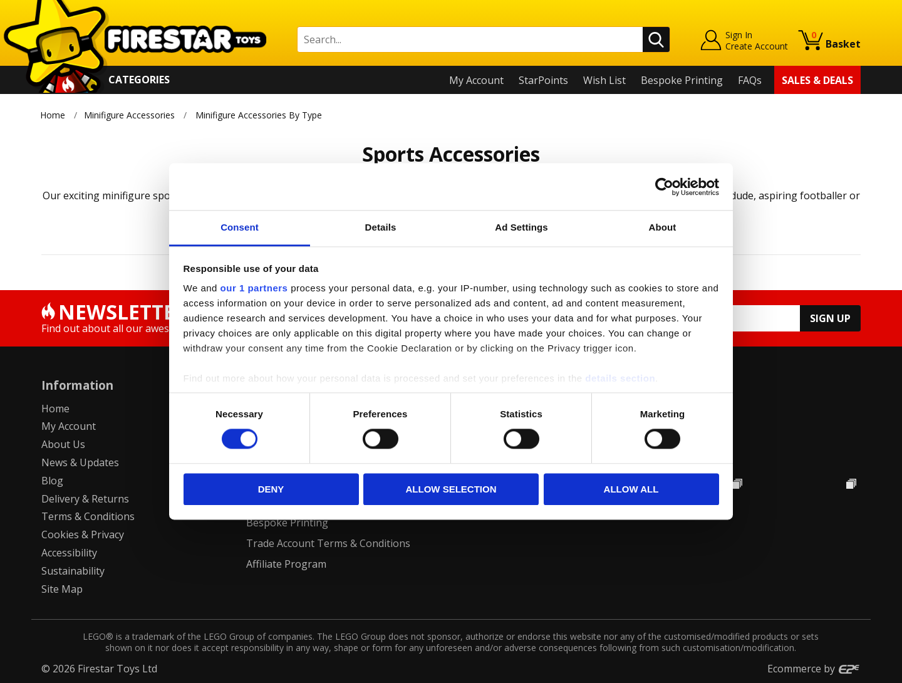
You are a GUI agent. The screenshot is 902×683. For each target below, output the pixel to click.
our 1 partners (254, 288)
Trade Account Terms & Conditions (328, 543)
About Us (63, 444)
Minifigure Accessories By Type (258, 115)
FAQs (750, 80)
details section (620, 378)
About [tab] (662, 227)
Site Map (62, 589)
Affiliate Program (286, 564)
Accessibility (69, 553)
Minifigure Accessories (129, 115)
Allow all (631, 489)
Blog (52, 480)
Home (52, 115)
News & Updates (80, 462)
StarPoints (543, 80)
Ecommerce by (814, 668)
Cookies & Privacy (82, 534)
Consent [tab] (239, 227)
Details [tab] (381, 227)
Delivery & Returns (85, 499)
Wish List (604, 80)
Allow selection (451, 489)
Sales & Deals (817, 80)
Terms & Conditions (88, 516)
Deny (271, 489)
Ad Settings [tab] (521, 227)
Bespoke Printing (682, 80)
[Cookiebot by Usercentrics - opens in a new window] (664, 186)
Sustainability (73, 571)
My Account (476, 80)
